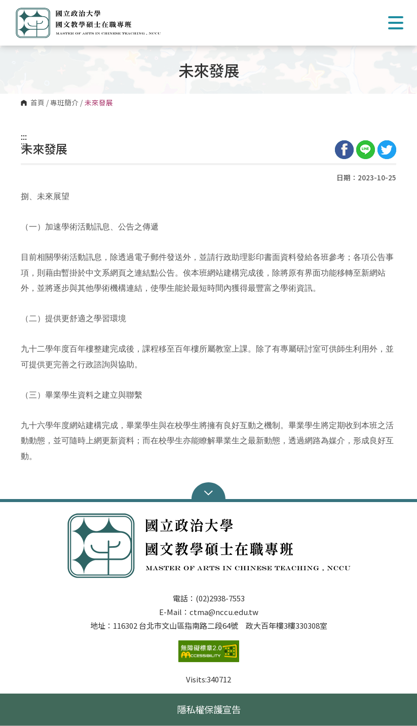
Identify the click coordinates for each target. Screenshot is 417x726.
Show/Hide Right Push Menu (395, 22)
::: (24, 136)
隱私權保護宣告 (209, 709)
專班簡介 (64, 102)
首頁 (37, 102)
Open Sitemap (208, 492)
